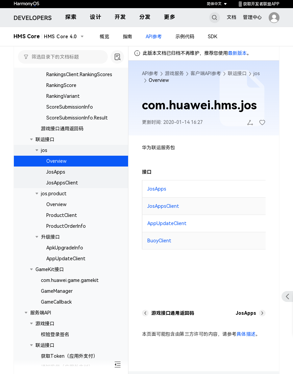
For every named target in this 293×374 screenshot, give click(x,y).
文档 (231, 17)
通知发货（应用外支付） (67, 367)
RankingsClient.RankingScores (79, 74)
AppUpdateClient (66, 258)
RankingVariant (63, 96)
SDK (212, 36)
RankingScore (61, 85)
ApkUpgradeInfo (64, 247)
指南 (127, 36)
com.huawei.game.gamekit (70, 280)
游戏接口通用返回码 (62, 128)
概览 (104, 36)
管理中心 (252, 17)
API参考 (154, 36)
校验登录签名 (55, 334)
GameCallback (56, 302)
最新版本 (237, 53)
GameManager (57, 291)
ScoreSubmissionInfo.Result (77, 117)
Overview (56, 161)
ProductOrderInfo (66, 226)
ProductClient (61, 215)
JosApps (55, 172)
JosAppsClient (62, 182)
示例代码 (184, 36)
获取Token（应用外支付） (69, 356)
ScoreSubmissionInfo (69, 107)
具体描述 (246, 334)
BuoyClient (159, 240)
